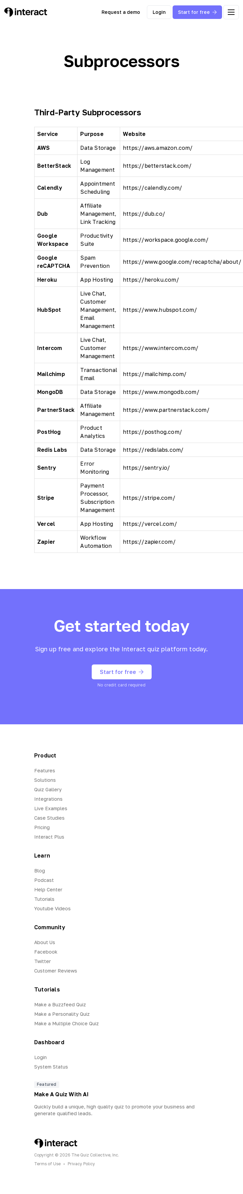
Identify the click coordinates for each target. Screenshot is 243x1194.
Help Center (48, 889)
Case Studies (49, 818)
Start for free (197, 12)
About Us (44, 942)
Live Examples (50, 808)
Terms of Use (47, 1163)
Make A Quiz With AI (61, 1094)
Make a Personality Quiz (62, 1014)
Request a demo (121, 12)
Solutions (45, 780)
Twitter (42, 961)
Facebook (46, 952)
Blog (39, 870)
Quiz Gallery (48, 789)
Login (159, 12)
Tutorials (44, 899)
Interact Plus (49, 837)
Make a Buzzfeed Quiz (60, 1004)
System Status (51, 1067)
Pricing (42, 827)
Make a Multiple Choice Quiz (66, 1023)
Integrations (48, 799)
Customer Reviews (55, 971)
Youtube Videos (52, 908)
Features (44, 770)
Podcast (44, 880)
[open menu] (231, 12)
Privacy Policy (81, 1163)
